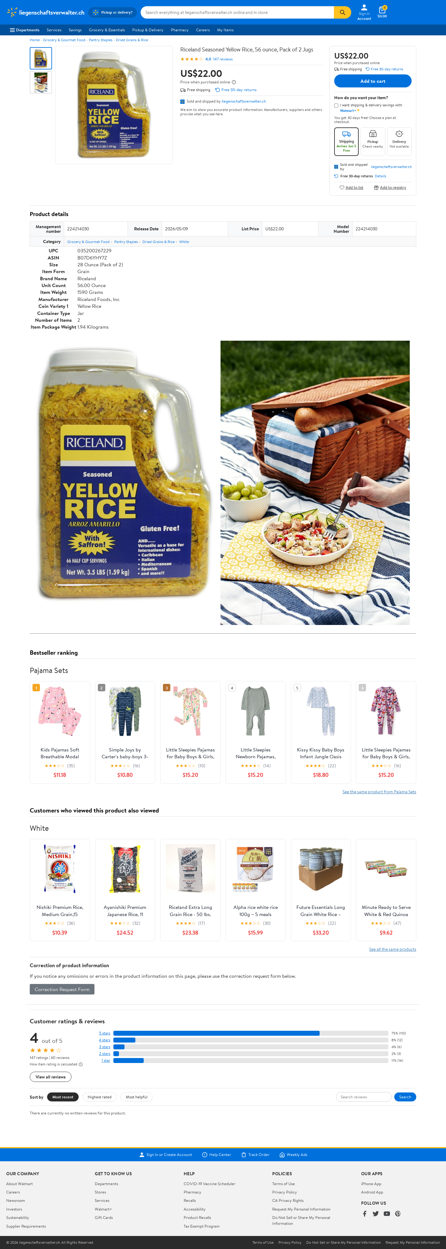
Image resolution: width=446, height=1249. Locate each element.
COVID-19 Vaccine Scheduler (209, 1183)
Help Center (216, 1155)
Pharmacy (180, 30)
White (184, 241)
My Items (225, 30)
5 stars (104, 1033)
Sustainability (17, 1217)
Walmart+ (103, 1209)
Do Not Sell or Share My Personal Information (343, 1242)
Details (380, 176)
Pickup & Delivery (148, 30)
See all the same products (392, 949)
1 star (106, 1060)
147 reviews (223, 59)
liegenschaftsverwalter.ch (244, 101)
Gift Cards (104, 1217)
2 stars (104, 1053)
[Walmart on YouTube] (386, 1214)
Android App (372, 1192)
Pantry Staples (100, 39)
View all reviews (51, 1077)
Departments (24, 30)
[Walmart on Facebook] (364, 1214)
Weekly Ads (293, 1155)
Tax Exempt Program (202, 1226)
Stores (100, 1192)
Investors (14, 1209)
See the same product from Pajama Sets (379, 792)
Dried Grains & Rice (132, 39)
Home (35, 39)
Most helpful (136, 1097)
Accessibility (195, 1209)
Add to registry (390, 187)
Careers (203, 30)
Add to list (351, 187)
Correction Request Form (62, 989)
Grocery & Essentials (107, 30)
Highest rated (100, 1097)
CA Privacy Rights (288, 1200)
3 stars (104, 1046)
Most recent (62, 1097)
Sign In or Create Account (165, 1155)
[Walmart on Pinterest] (398, 1214)
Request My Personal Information (301, 1209)
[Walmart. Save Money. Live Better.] (45, 12)
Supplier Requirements (26, 1226)
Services (54, 30)
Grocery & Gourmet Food (64, 39)
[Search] (342, 12)
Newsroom (15, 1200)
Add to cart (373, 81)
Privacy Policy (284, 1192)
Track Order (255, 1155)
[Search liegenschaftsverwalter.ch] (237, 12)
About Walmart (19, 1183)
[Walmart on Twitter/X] (375, 1214)
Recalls (190, 1200)
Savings (75, 30)
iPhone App (371, 1183)
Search (405, 1097)
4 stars (104, 1040)
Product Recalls (197, 1217)
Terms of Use (283, 1183)
